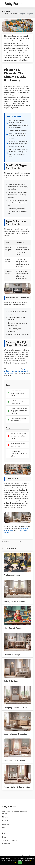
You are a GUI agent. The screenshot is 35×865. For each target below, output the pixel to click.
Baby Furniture (9, 806)
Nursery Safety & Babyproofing (17, 787)
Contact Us (6, 844)
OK (20, 863)
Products (5, 821)
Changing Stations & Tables (15, 707)
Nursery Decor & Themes (14, 760)
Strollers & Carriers (12, 575)
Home (6, 14)
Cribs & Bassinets (11, 681)
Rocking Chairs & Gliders (14, 601)
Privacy (4, 837)
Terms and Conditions (9, 840)
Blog (4, 827)
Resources (14, 14)
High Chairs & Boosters (13, 628)
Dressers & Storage (12, 654)
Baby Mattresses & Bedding (15, 734)
